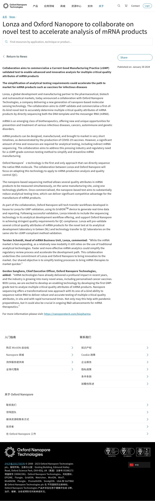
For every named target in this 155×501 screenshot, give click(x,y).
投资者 (10, 426)
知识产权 (86, 347)
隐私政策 (86, 369)
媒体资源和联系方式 (17, 419)
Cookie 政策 (88, 355)
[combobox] (140, 465)
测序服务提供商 (15, 362)
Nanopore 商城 (15, 355)
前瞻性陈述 (87, 384)
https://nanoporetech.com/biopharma (67, 314)
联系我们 (11, 405)
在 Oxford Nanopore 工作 (21, 434)
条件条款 (86, 376)
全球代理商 (12, 369)
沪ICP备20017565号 (15, 463)
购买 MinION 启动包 (17, 347)
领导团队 (11, 412)
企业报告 (86, 362)
